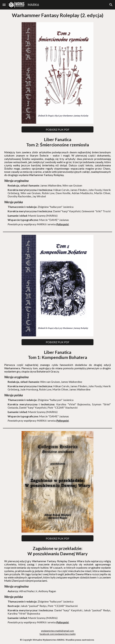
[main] (57, 15)
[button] (4, 4)
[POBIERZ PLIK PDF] (57, 129)
